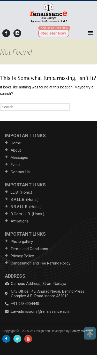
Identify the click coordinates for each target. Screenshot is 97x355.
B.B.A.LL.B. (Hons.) (26, 206)
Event (15, 164)
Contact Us (20, 172)
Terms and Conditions (29, 248)
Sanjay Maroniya (81, 331)
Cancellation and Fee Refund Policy (40, 263)
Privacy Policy (22, 256)
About (16, 150)
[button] (90, 32)
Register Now (53, 33)
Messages (19, 157)
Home (16, 143)
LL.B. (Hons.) (21, 192)
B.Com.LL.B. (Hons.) (27, 214)
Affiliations (20, 221)
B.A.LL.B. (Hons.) (25, 199)
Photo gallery (22, 241)
